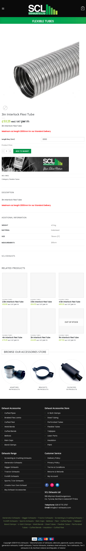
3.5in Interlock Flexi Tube (41, 302)
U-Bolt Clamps (53, 413)
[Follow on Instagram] (52, 485)
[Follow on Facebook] (47, 485)
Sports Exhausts (27, 521)
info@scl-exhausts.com (60, 507)
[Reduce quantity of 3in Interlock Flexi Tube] (3, 151)
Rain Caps (8, 440)
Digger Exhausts (11, 467)
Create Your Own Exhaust (15, 485)
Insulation (51, 440)
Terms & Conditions (56, 467)
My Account (52, 476)
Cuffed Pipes (10, 413)
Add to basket (22, 151)
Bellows (7, 435)
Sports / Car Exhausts (14, 480)
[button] (3, 8)
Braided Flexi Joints (12, 417)
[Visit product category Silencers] (71, 376)
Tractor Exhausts (11, 471)
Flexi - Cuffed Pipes (63, 521)
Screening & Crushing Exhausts (17, 458)
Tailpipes (51, 431)
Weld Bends (9, 426)
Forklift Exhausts (11, 476)
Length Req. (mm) (8, 139)
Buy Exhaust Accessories (15, 489)
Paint (49, 445)
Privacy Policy (53, 462)
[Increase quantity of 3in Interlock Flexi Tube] (10, 151)
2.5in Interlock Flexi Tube (12, 302)
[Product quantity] (6, 151)
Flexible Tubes (43, 21)
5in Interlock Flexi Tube (69, 337)
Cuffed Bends (10, 431)
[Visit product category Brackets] (43, 376)
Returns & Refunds (55, 471)
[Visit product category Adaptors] (14, 376)
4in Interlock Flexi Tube (12, 337)
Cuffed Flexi (9, 422)
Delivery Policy (53, 458)
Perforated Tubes (55, 422)
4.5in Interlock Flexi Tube (69, 302)
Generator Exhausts (13, 462)
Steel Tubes (50, 524)
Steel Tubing (52, 417)
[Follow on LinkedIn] (57, 485)
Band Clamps (10, 445)
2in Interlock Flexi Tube (40, 337)
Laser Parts (52, 435)
